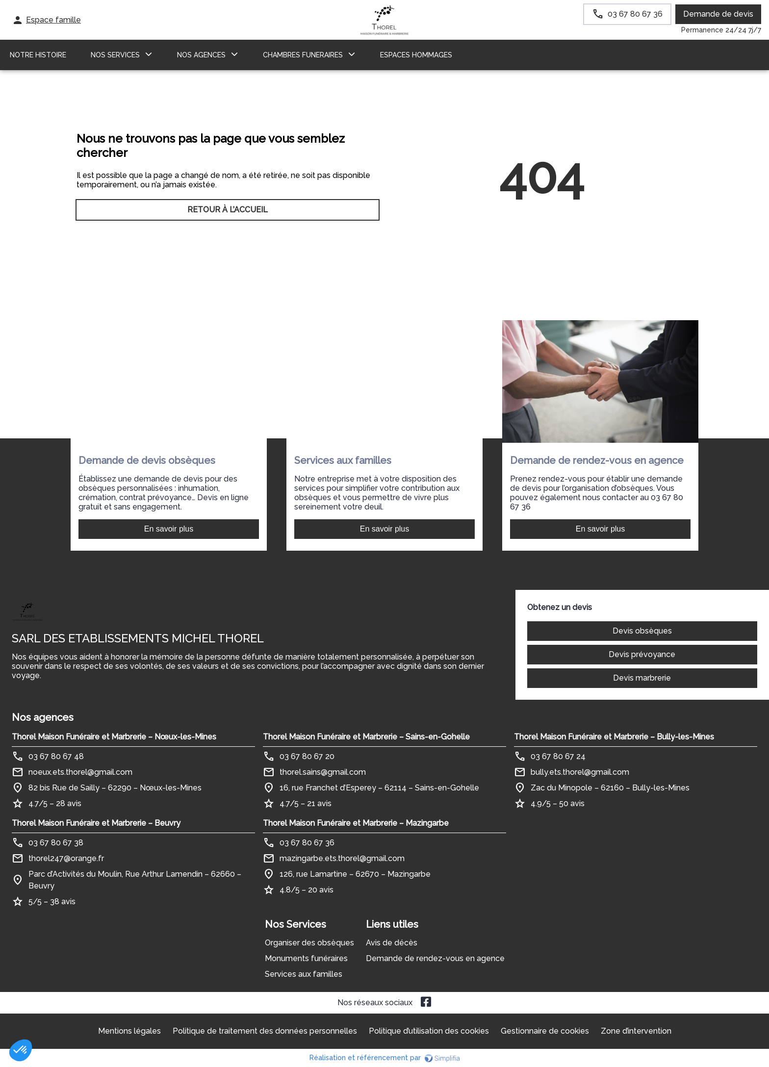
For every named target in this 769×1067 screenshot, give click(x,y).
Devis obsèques (642, 630)
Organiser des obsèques (309, 942)
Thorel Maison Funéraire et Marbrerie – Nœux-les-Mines (114, 736)
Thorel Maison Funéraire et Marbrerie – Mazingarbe (356, 823)
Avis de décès (391, 942)
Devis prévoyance (642, 654)
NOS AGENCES (201, 55)
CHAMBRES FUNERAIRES (303, 55)
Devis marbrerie (642, 678)
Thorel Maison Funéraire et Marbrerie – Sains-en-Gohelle (366, 736)
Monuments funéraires (306, 958)
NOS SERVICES (115, 55)
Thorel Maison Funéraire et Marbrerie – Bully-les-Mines (614, 736)
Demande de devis (718, 14)
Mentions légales (129, 1031)
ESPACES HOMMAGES (416, 55)
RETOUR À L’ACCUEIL (227, 209)
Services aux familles (303, 974)
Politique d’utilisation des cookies (429, 1031)
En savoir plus (169, 529)
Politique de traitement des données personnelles (265, 1031)
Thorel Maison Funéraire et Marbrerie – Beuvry (96, 823)
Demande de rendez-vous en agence (435, 958)
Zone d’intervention (636, 1031)
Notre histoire (38, 55)
